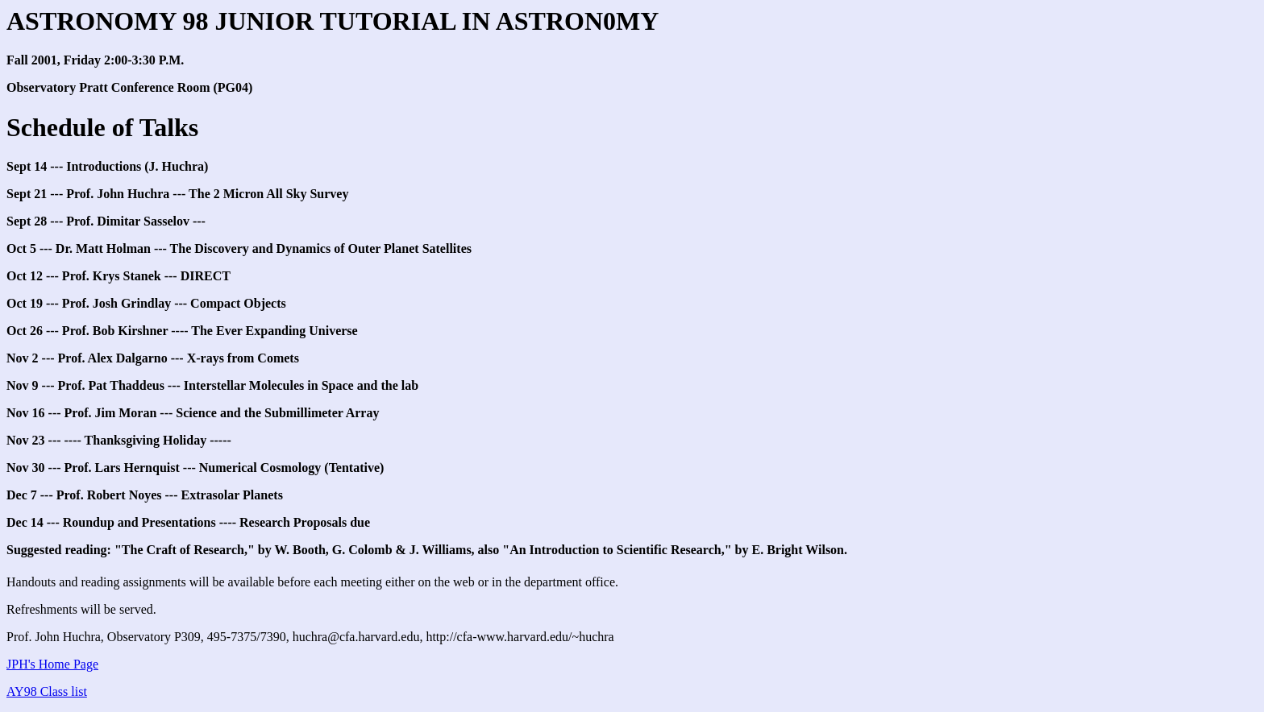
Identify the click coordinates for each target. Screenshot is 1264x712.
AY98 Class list (46, 691)
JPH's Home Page (52, 664)
